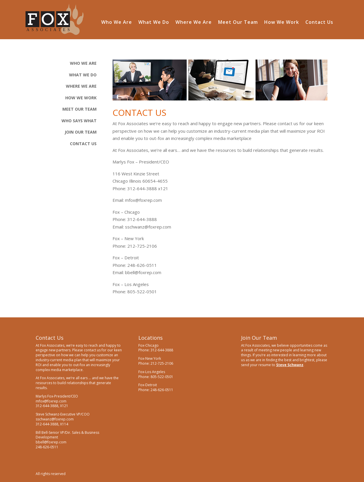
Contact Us (319, 22)
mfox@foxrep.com (143, 200)
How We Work (281, 22)
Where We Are (193, 22)
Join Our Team (81, 132)
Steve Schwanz (289, 364)
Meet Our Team (238, 22)
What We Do (153, 22)
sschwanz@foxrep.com (148, 227)
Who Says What (79, 120)
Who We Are (116, 22)
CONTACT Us (83, 143)
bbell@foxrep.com (143, 272)
